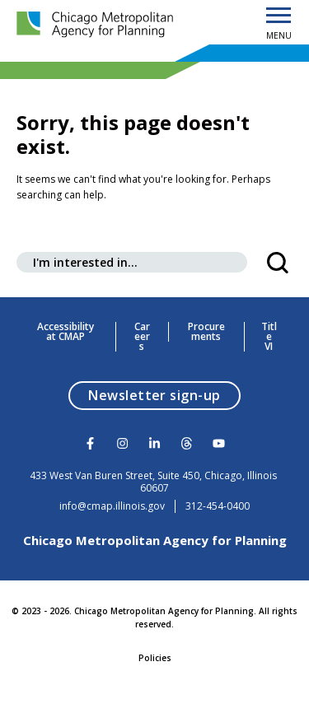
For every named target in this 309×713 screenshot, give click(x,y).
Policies (154, 658)
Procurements (206, 332)
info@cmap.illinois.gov (112, 506)
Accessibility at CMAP (65, 332)
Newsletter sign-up (164, 394)
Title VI (269, 337)
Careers (142, 337)
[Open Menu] (278, 16)
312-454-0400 (217, 506)
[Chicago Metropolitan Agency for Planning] (98, 25)
